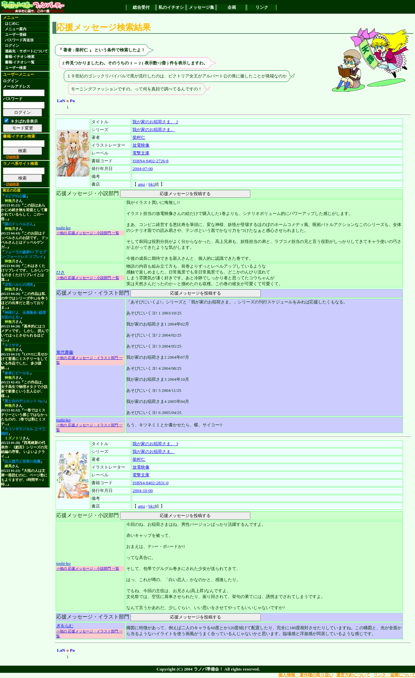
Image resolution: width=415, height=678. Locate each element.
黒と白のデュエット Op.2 (25, 401)
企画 (232, 7)
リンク (262, 7)
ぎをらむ (64, 625)
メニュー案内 (15, 29)
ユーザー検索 (15, 68)
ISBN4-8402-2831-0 (150, 482)
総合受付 (141, 7)
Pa (72, 100)
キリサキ (12, 345)
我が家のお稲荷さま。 (153, 129)
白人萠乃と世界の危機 (22, 461)
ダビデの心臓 (15, 196)
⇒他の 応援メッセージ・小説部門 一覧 (87, 233)
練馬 (8, 466)
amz (141, 184)
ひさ (60, 272)
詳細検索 (12, 157)
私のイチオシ (171, 7)
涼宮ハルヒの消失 (19, 284)
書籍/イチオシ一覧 (20, 62)
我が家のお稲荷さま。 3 (155, 443)
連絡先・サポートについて (26, 51)
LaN (61, 100)
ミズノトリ (13, 438)
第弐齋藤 (64, 352)
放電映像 (140, 145)
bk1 (151, 184)
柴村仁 (138, 137)
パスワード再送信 (19, 40)
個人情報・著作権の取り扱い (305, 674)
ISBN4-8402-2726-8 (150, 160)
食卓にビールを (17, 373)
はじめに (12, 23)
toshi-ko (63, 227)
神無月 (10, 201)
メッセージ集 (201, 7)
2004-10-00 (142, 490)
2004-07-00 (142, 168)
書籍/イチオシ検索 (20, 57)
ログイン (12, 45)
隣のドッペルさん (19, 224)
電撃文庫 (140, 153)
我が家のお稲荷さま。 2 (155, 121)
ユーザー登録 (15, 34)
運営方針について (353, 674)
